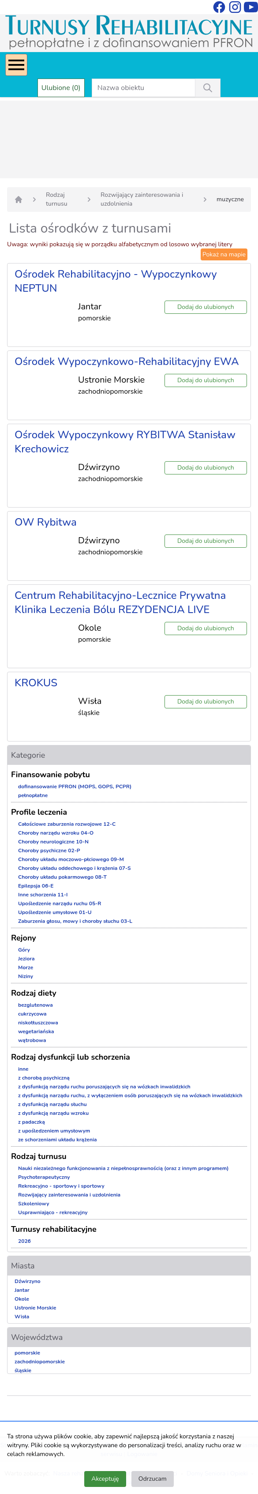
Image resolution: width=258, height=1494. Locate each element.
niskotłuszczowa (38, 1022)
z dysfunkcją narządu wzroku (53, 1113)
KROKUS (36, 683)
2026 (24, 1241)
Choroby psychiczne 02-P (49, 850)
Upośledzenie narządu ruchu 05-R (59, 903)
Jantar (22, 1290)
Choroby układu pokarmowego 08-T (62, 877)
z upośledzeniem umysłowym (54, 1130)
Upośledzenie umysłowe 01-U (55, 912)
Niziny (25, 976)
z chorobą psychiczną (44, 1077)
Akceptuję (105, 1479)
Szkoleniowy (33, 1203)
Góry (24, 949)
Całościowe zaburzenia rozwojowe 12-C (67, 824)
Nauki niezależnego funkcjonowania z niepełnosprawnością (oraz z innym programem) (123, 1168)
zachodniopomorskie (40, 1361)
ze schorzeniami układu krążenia (57, 1139)
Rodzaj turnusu (56, 199)
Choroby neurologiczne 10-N (53, 841)
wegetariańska (36, 1031)
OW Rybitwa (46, 522)
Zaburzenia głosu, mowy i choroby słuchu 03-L (75, 921)
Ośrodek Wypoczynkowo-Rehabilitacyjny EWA (127, 361)
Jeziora (26, 958)
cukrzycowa (32, 1013)
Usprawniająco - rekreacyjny (52, 1212)
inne (23, 1069)
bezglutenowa (35, 1005)
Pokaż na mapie (224, 254)
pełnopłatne (33, 795)
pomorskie (27, 1352)
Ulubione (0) (61, 88)
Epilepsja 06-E (35, 885)
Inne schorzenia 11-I (42, 894)
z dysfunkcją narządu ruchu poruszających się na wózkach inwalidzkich (104, 1086)
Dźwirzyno (28, 1281)
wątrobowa (32, 1040)
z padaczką (31, 1121)
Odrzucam (152, 1479)
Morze (25, 967)
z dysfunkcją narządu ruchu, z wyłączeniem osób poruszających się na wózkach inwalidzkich (130, 1095)
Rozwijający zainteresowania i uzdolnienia (142, 199)
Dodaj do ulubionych (205, 307)
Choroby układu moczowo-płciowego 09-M (71, 859)
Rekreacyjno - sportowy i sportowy (61, 1185)
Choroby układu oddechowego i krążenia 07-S (74, 868)
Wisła (22, 1316)
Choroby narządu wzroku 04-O (55, 832)
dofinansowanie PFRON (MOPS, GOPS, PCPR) (74, 786)
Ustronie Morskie (35, 1307)
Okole (22, 1298)
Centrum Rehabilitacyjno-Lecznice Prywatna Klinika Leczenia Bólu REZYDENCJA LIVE (120, 602)
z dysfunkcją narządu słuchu (52, 1104)
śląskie (23, 1370)
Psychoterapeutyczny (44, 1177)
